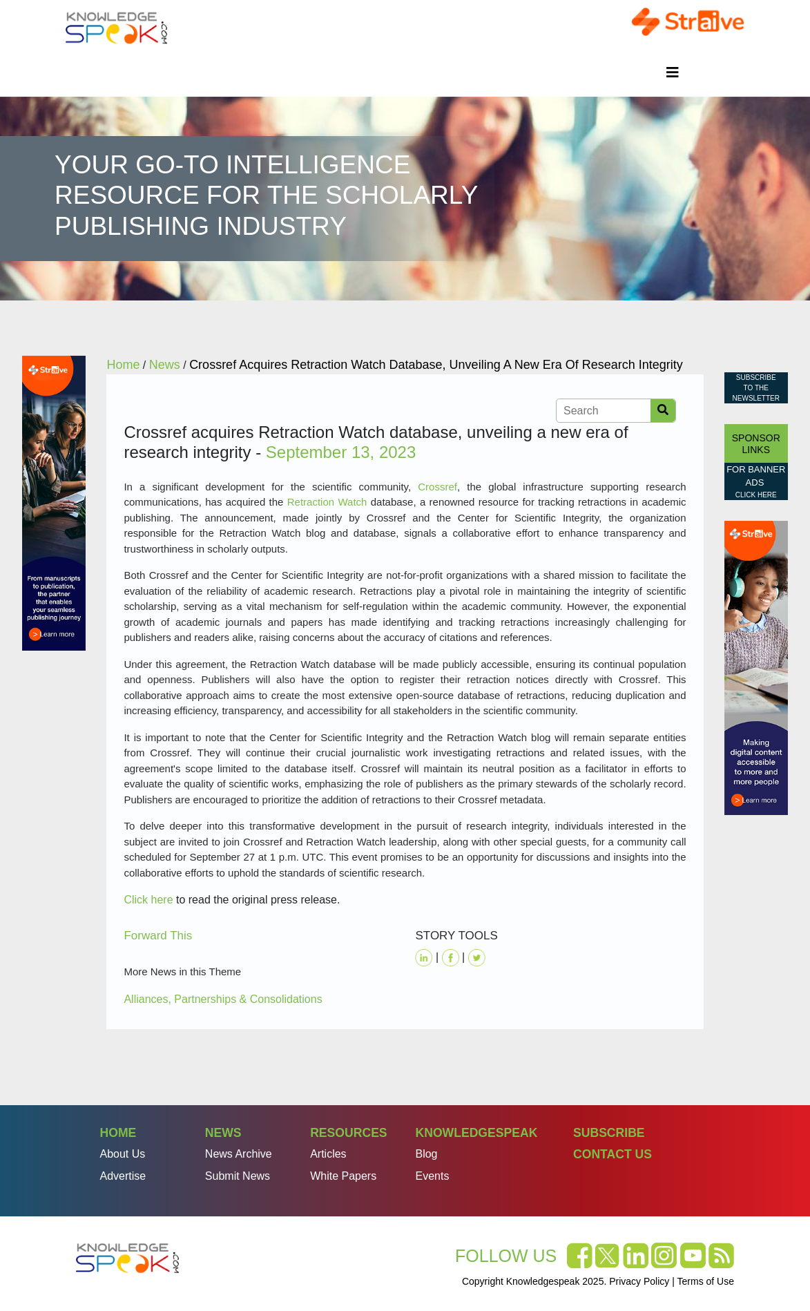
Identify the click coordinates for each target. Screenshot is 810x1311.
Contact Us (612, 1154)
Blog (426, 1154)
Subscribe (609, 1133)
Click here (148, 900)
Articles (328, 1154)
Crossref (437, 486)
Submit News (237, 1176)
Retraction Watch (327, 502)
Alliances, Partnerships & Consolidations (223, 999)
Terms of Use (705, 1281)
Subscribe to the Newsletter (756, 388)
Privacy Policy (639, 1281)
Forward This (158, 935)
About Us (123, 1154)
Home (118, 1133)
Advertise (123, 1176)
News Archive (238, 1154)
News (223, 1133)
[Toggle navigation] (672, 72)
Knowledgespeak (476, 1133)
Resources (348, 1133)
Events (432, 1176)
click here (756, 495)
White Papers (343, 1176)
